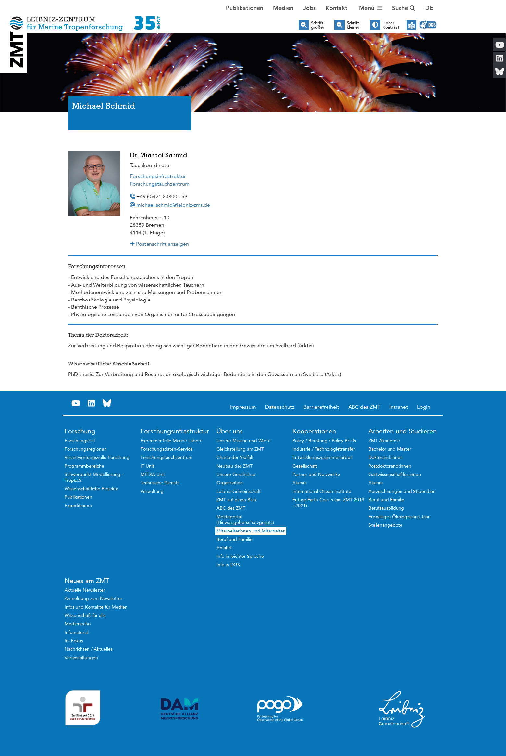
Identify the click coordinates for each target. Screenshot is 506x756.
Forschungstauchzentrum (160, 184)
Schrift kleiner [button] (353, 25)
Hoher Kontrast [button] (390, 25)
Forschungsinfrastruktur (158, 176)
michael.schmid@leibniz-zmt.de (173, 205)
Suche (403, 8)
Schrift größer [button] (317, 25)
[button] (429, 8)
